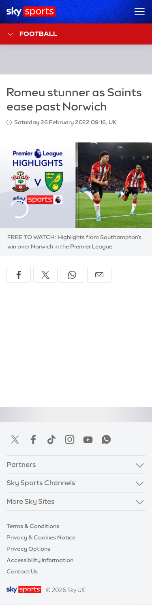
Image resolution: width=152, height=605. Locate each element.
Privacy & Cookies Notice (40, 537)
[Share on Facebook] (18, 275)
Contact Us (22, 571)
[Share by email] (99, 275)
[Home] (31, 11)
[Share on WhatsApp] (72, 275)
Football (31, 34)
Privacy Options (28, 549)
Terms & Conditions (32, 526)
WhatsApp (106, 439)
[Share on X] (45, 275)
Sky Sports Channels (40, 482)
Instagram (70, 439)
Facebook (33, 439)
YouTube (88, 439)
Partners (21, 464)
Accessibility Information (39, 560)
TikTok (51, 439)
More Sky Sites (30, 501)
